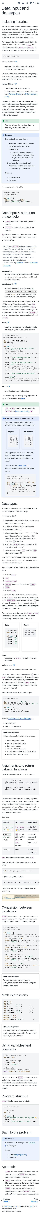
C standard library (15, 94)
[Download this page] (23, 3)
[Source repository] (19, 3)
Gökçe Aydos (7, 1206)
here (23, 398)
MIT (31, 1206)
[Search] (34, 2)
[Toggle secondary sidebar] (38, 3)
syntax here (22, 465)
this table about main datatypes (19, 718)
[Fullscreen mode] (27, 3)
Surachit (20, 263)
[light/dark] (31, 2)
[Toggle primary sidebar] (3, 2)
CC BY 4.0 (17, 1206)
